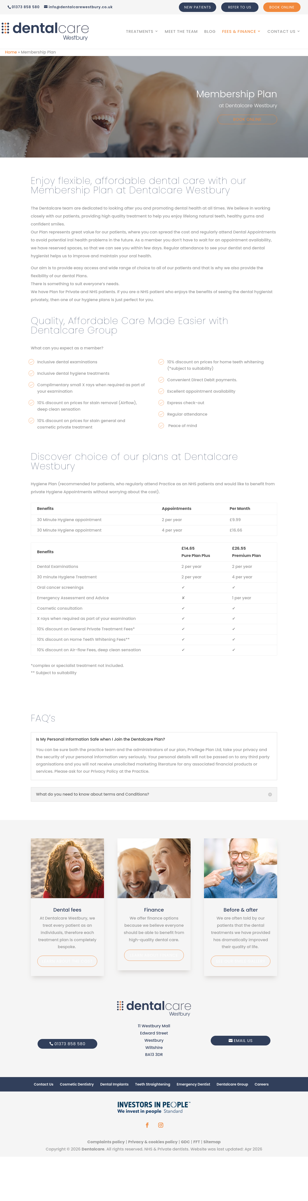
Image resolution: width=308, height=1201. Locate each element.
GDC (185, 1142)
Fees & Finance (239, 32)
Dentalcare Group (232, 1084)
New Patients (197, 7)
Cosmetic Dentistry (77, 1084)
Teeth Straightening (152, 1084)
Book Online (281, 7)
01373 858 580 (70, 1044)
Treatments (139, 32)
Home (11, 52)
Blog (210, 32)
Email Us (243, 1040)
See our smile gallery (240, 961)
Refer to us (239, 7)
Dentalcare (93, 1149)
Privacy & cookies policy (153, 1142)
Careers (261, 1084)
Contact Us (281, 32)
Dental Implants (114, 1084)
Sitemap (212, 1142)
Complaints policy (106, 1142)
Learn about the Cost (67, 961)
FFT (196, 1142)
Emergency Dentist (193, 1084)
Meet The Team (181, 32)
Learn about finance (154, 955)
